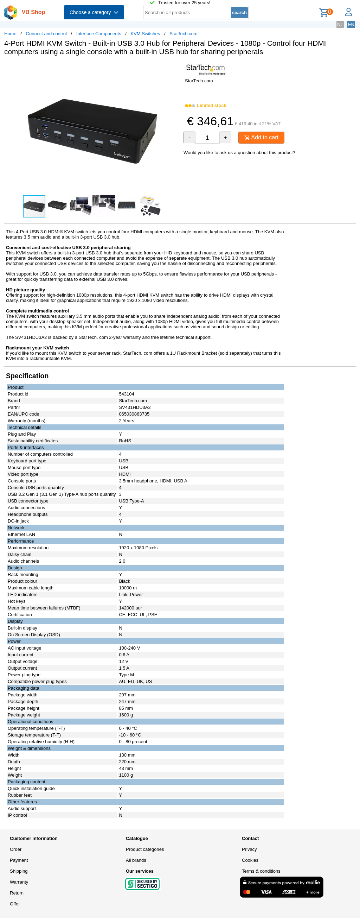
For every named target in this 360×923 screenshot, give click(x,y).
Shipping (19, 871)
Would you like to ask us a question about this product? (239, 152)
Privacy (249, 849)
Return (17, 893)
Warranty (19, 882)
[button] (173, 68)
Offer (15, 903)
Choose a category (94, 12)
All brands (136, 860)
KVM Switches (145, 33)
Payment (19, 860)
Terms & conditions (261, 871)
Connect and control (46, 33)
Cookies (250, 860)
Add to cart (261, 137)
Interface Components (98, 33)
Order (15, 849)
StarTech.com (183, 33)
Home (10, 33)
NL (340, 24)
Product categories (145, 849)
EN (351, 24)
